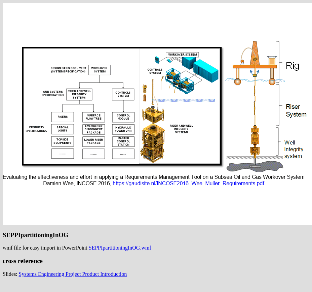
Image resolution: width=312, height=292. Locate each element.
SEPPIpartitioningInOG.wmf (120, 248)
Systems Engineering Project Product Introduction (73, 274)
